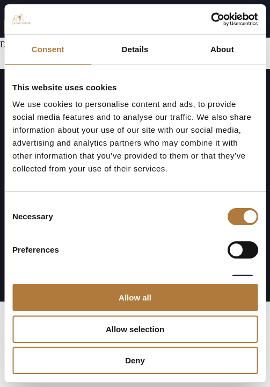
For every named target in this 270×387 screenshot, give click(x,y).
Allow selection (135, 329)
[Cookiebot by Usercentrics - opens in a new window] (211, 19)
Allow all (135, 297)
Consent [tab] (48, 49)
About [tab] (222, 49)
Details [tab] (135, 49)
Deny (135, 360)
